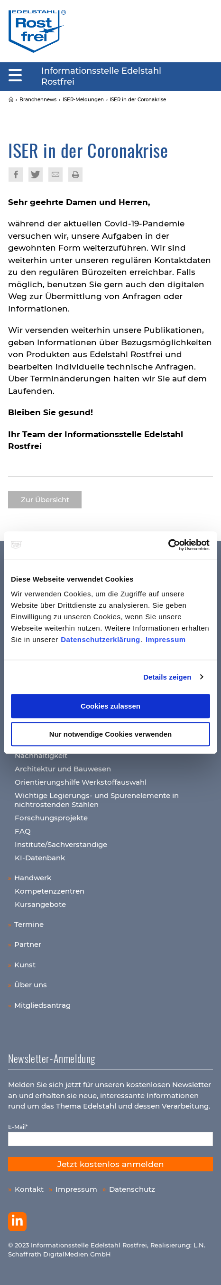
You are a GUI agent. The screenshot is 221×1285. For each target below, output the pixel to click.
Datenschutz (132, 1189)
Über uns (30, 984)
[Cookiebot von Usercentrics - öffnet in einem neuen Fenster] (168, 545)
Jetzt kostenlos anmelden (110, 1164)
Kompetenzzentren (49, 891)
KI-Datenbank (40, 857)
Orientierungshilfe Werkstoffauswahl (81, 782)
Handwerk (32, 877)
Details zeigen (167, 677)
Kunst (25, 964)
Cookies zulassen (110, 706)
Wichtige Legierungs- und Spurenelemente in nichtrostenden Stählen (96, 800)
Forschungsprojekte (51, 817)
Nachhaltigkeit (41, 755)
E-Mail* (18, 1126)
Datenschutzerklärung (100, 639)
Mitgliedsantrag (42, 1005)
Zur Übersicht (45, 500)
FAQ (23, 831)
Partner (27, 944)
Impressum (166, 639)
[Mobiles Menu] (15, 75)
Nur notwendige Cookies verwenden (110, 734)
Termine (29, 924)
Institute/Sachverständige (61, 844)
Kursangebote (40, 904)
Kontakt (29, 1189)
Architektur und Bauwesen (63, 768)
